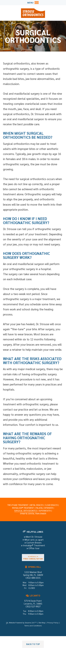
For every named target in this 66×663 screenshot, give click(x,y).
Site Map (41, 622)
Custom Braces (33, 542)
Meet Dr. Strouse (33, 536)
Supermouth (45, 510)
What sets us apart (33, 539)
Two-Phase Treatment (17, 505)
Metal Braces (36, 505)
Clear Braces (51, 505)
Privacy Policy (52, 622)
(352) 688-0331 (33, 577)
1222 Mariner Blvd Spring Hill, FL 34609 (33, 573)
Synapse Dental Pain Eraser (33, 513)
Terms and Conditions (33, 625)
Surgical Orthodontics (25, 510)
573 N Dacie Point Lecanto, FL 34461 (33, 602)
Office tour (33, 548)
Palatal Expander (44, 508)
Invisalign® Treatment (23, 508)
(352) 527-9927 (33, 606)
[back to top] (33, 644)
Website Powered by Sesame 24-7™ (22, 622)
